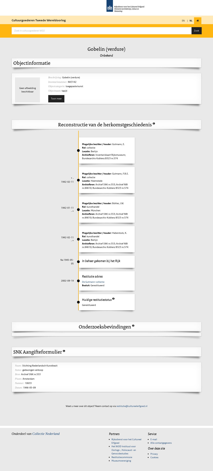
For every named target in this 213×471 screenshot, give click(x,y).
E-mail (153, 439)
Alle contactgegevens (161, 442)
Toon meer (56, 98)
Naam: (18, 365)
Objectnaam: (54, 90)
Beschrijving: (55, 77)
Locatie (86, 151)
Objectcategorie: (56, 86)
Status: (18, 370)
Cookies (154, 457)
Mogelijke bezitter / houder (96, 144)
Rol (84, 147)
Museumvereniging (121, 460)
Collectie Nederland (46, 434)
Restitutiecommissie (121, 457)
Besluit (85, 285)
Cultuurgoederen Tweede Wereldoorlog (39, 20)
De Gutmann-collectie (93, 281)
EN (183, 20)
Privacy (154, 453)
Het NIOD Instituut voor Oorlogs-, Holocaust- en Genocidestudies (123, 450)
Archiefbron (88, 154)
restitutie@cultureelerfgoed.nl (131, 406)
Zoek (196, 30)
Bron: (18, 374)
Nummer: (19, 383)
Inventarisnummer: (57, 82)
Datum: (19, 387)
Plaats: (18, 378)
